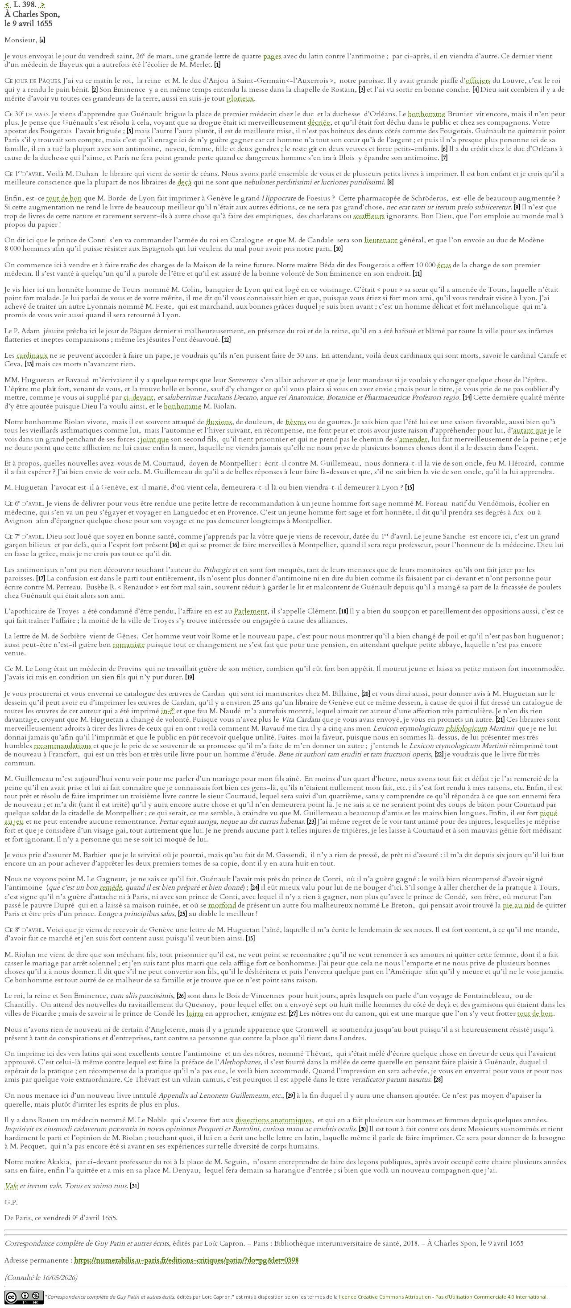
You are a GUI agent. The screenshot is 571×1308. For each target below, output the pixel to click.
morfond (222, 905)
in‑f (167, 711)
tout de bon (64, 198)
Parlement (250, 611)
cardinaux (32, 355)
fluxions (219, 422)
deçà (185, 182)
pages (272, 56)
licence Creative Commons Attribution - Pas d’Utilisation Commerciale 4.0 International (442, 1296)
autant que (530, 430)
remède (110, 887)
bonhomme (427, 114)
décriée (319, 122)
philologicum (466, 728)
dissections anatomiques (274, 1120)
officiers (478, 81)
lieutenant (380, 240)
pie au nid (518, 905)
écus (444, 265)
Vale (11, 1186)
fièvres (296, 422)
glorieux (240, 98)
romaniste (129, 645)
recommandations (62, 746)
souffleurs (369, 216)
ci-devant (138, 397)
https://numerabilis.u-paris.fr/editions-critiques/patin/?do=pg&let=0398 (186, 1260)
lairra (194, 1013)
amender (413, 439)
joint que (155, 439)
